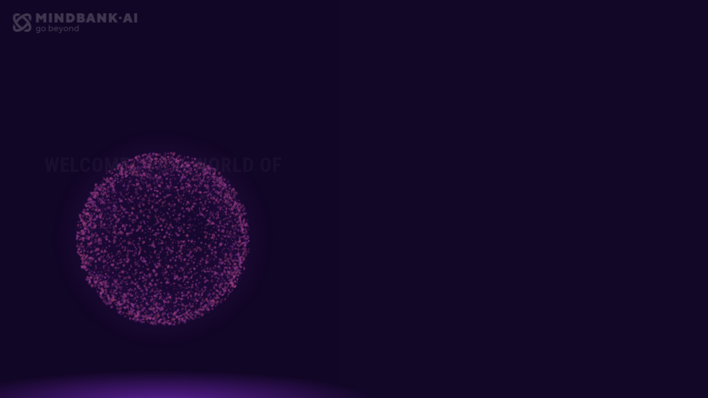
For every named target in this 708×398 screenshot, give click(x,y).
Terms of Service (508, 295)
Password (435, 210)
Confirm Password (448, 252)
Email (428, 168)
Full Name (435, 126)
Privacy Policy (572, 295)
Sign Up (531, 333)
